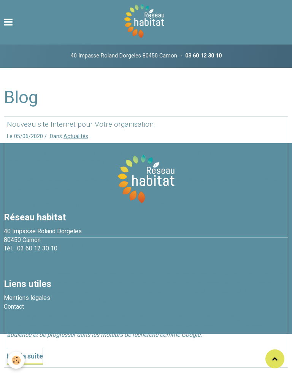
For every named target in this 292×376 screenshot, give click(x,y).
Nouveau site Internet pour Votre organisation (80, 123)
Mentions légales (27, 297)
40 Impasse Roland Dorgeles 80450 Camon (124, 56)
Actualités (75, 136)
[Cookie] (16, 360)
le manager (230, 317)
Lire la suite (25, 356)
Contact (14, 306)
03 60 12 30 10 (203, 56)
